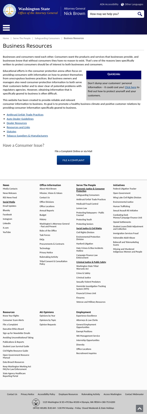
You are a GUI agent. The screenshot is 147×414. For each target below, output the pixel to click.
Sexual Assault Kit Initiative (125, 210)
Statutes (11, 131)
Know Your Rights (11, 316)
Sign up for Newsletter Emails (16, 333)
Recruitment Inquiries (86, 353)
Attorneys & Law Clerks (87, 320)
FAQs (42, 239)
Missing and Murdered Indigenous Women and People (127, 250)
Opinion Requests (48, 324)
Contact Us (45, 197)
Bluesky (6, 210)
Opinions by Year (47, 316)
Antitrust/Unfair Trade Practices (25, 114)
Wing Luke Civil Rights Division (127, 197)
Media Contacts (10, 189)
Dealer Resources (17, 123)
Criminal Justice (83, 277)
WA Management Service (88, 336)
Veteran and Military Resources (90, 302)
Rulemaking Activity (49, 257)
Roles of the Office (48, 231)
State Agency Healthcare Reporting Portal (14, 374)
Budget (43, 215)
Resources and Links (18, 127)
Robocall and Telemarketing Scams (126, 243)
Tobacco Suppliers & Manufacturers (27, 135)
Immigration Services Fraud (125, 233)
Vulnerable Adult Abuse (124, 238)
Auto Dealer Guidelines (20, 119)
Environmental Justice (123, 202)
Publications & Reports (13, 342)
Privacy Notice (46, 252)
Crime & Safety (83, 273)
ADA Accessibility (109, 4)
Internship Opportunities (87, 340)
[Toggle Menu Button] (6, 28)
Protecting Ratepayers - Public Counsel (90, 214)
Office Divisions (47, 202)
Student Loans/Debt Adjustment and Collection (128, 227)
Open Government (122, 193)
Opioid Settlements (122, 222)
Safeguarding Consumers (47, 38)
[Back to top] (139, 408)
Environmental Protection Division (88, 238)
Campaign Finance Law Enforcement (87, 256)
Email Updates (9, 206)
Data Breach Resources (13, 362)
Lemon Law (81, 208)
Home (6, 38)
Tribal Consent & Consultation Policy (53, 262)
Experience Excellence (86, 316)
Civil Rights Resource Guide (15, 351)
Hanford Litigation (84, 244)
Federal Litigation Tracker (124, 189)
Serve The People (22, 38)
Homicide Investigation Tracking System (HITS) (91, 287)
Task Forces (45, 235)
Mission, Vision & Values (51, 193)
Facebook (7, 214)
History (43, 219)
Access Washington (112, 394)
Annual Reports (47, 210)
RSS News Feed (10, 197)
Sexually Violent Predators (88, 282)
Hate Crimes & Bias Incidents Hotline (89, 249)
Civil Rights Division (85, 232)
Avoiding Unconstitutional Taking (18, 337)
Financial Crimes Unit (86, 293)
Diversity (80, 344)
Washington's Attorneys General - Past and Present (54, 225)
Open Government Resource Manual (16, 356)
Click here (130, 87)
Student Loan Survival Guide (16, 346)
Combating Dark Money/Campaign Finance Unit (127, 216)
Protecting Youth (84, 219)
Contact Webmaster (134, 394)
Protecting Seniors (84, 224)
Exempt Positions (84, 331)
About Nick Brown (48, 189)
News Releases (10, 193)
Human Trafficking (121, 206)
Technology (45, 248)
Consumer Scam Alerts (13, 320)
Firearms (80, 298)
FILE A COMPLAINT (73, 160)
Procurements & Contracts (52, 244)
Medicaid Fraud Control (87, 204)
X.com (6, 228)
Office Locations (47, 206)
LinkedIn (7, 223)
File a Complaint (10, 324)
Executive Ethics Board (13, 329)
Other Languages (132, 4)
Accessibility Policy (46, 394)
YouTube (7, 232)
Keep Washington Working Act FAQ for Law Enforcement (17, 368)
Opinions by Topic (48, 320)
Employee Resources (68, 394)
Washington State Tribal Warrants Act (87, 267)
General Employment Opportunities (86, 326)
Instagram (7, 219)
